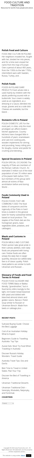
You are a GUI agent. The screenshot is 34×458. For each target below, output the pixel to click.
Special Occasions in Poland (17, 158)
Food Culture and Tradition (17, 4)
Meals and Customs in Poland (14, 237)
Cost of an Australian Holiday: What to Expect (15, 332)
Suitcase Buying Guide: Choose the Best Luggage (15, 325)
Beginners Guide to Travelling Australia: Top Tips (15, 340)
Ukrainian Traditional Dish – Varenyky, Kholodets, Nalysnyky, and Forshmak (16, 390)
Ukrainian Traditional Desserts (15, 382)
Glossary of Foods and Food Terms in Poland (16, 276)
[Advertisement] (17, 29)
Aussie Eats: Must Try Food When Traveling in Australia (16, 347)
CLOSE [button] (28, 455)
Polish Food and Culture (15, 50)
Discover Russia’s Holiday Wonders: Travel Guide (13, 354)
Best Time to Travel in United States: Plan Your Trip (14, 369)
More (23, 455)
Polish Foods (8, 83)
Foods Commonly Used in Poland (15, 196)
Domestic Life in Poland (14, 119)
